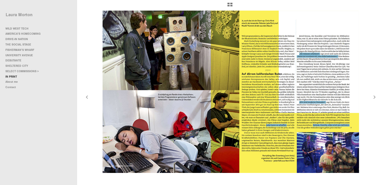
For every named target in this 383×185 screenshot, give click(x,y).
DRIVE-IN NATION (16, 39)
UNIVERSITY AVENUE (19, 55)
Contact (10, 87)
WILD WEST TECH (17, 28)
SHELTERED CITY (16, 66)
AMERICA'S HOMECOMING (23, 33)
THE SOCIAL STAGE (18, 44)
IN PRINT (11, 76)
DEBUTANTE (13, 60)
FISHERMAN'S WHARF (19, 50)
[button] (230, 6)
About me (11, 82)
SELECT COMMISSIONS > (23, 71)
